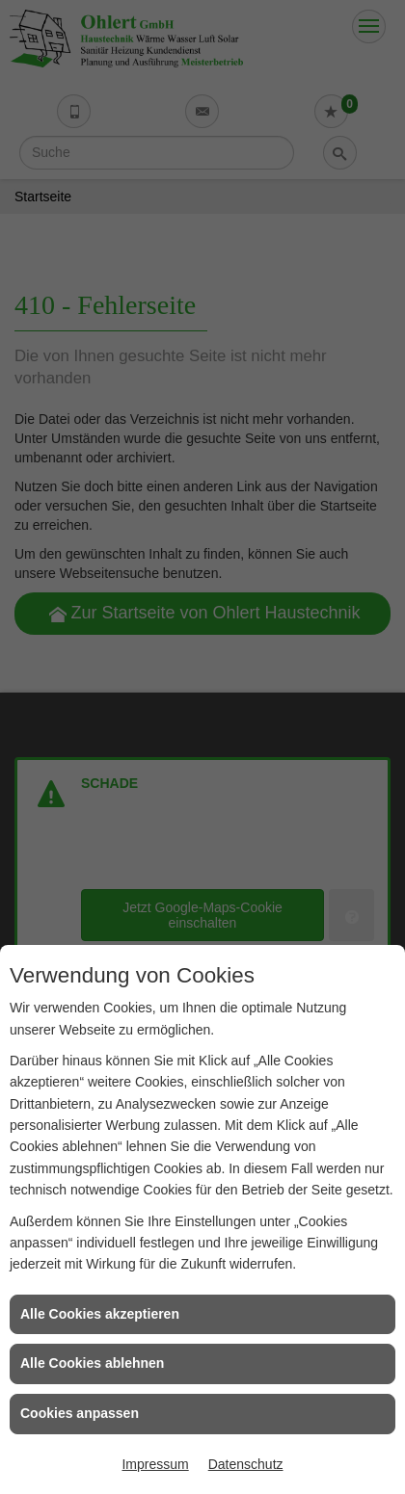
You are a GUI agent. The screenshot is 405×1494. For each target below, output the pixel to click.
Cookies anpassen (79, 1413)
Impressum (155, 1464)
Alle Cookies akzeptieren (99, 1314)
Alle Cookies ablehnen (92, 1363)
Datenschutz (246, 1464)
